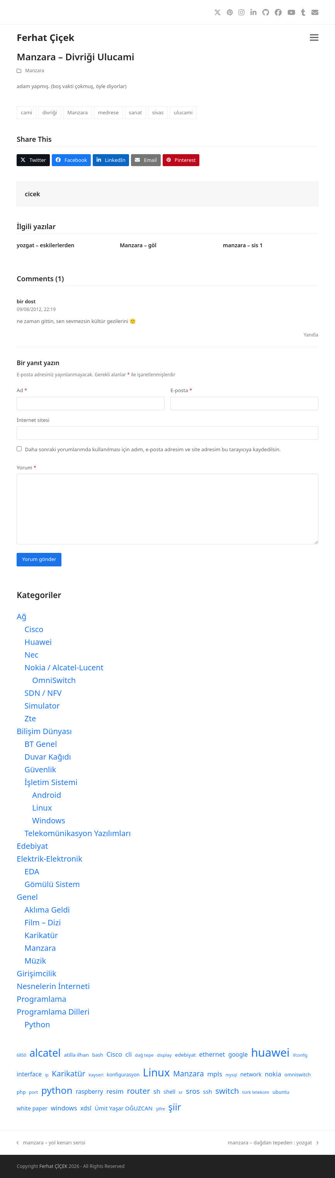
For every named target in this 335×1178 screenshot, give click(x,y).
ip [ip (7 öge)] (46, 1075)
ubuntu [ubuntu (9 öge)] (280, 1092)
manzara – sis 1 (243, 245)
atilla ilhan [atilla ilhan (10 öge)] (76, 1054)
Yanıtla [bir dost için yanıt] (311, 334)
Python (37, 1024)
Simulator (42, 705)
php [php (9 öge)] (21, 1092)
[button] (314, 37)
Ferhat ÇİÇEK (53, 1166)
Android (46, 795)
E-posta (181, 390)
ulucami (183, 112)
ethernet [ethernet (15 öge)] (212, 1054)
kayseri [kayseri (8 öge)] (96, 1075)
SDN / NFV (42, 693)
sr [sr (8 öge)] (180, 1092)
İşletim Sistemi (50, 782)
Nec (31, 654)
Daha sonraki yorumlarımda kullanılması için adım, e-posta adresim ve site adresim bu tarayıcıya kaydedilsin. (153, 449)
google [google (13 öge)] (238, 1054)
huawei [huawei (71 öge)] (270, 1052)
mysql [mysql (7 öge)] (231, 1075)
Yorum (26, 467)
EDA (31, 871)
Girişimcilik (36, 973)
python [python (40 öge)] (57, 1090)
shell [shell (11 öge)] (169, 1091)
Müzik (35, 960)
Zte (30, 718)
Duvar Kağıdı (47, 756)
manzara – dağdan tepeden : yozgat (273, 1143)
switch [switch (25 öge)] (227, 1090)
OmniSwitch (54, 680)
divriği (50, 112)
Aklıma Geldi (47, 909)
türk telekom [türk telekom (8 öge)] (255, 1092)
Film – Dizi (42, 922)
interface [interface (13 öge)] (29, 1074)
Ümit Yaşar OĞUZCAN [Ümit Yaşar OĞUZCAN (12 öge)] (124, 1108)
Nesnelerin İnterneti (53, 986)
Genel (27, 897)
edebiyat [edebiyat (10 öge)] (185, 1054)
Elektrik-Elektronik (49, 858)
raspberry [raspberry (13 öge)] (89, 1091)
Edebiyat (32, 846)
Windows (48, 820)
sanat (135, 112)
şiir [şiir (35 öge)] (174, 1107)
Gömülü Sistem (52, 884)
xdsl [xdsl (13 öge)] (86, 1108)
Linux (42, 807)
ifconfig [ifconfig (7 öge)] (300, 1055)
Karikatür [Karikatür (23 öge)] (68, 1073)
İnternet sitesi (33, 419)
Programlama (41, 999)
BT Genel (40, 744)
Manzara (34, 70)
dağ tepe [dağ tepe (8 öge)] (144, 1055)
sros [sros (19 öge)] (193, 1091)
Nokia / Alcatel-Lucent (63, 667)
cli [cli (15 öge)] (128, 1054)
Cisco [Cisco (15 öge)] (114, 1054)
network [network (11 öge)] (251, 1074)
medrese (108, 112)
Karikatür (41, 935)
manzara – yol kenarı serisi (51, 1143)
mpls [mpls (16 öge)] (214, 1073)
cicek (32, 194)
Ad (22, 390)
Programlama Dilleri (53, 1011)
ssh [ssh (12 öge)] (207, 1091)
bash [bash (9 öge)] (98, 1055)
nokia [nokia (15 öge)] (273, 1073)
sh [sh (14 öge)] (156, 1091)
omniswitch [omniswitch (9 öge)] (297, 1074)
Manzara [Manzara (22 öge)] (188, 1073)
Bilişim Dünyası (44, 731)
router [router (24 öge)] (138, 1090)
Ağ (21, 616)
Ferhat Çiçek (45, 37)
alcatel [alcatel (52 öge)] (45, 1053)
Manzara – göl (138, 245)
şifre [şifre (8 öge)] (160, 1109)
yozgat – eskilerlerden (45, 245)
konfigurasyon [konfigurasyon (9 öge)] (123, 1074)
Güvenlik (40, 769)
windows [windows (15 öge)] (64, 1107)
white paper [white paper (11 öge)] (32, 1108)
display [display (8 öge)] (164, 1055)
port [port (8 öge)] (33, 1092)
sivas (158, 112)
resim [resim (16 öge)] (115, 1091)
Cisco (33, 629)
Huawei (38, 642)
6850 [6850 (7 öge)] (21, 1055)
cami (26, 112)
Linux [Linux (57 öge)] (156, 1072)
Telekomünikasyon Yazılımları (77, 833)
